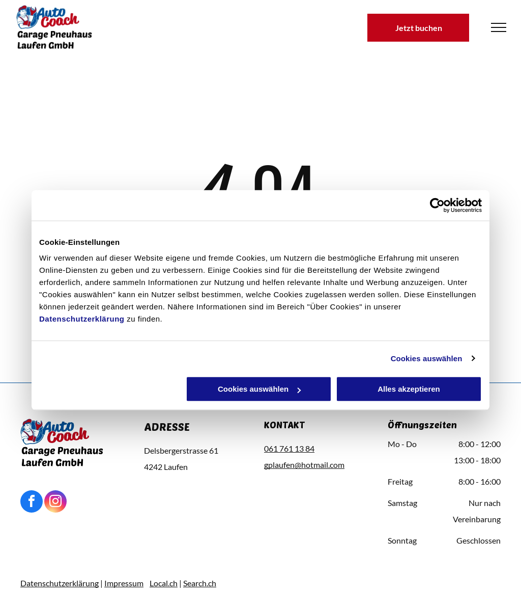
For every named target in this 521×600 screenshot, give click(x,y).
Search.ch (199, 583)
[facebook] (31, 502)
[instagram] (55, 502)
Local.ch (164, 583)
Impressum (123, 583)
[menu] (498, 27)
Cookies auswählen (426, 358)
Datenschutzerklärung (82, 318)
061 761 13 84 (289, 448)
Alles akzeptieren (409, 389)
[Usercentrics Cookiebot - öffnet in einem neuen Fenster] (437, 205)
